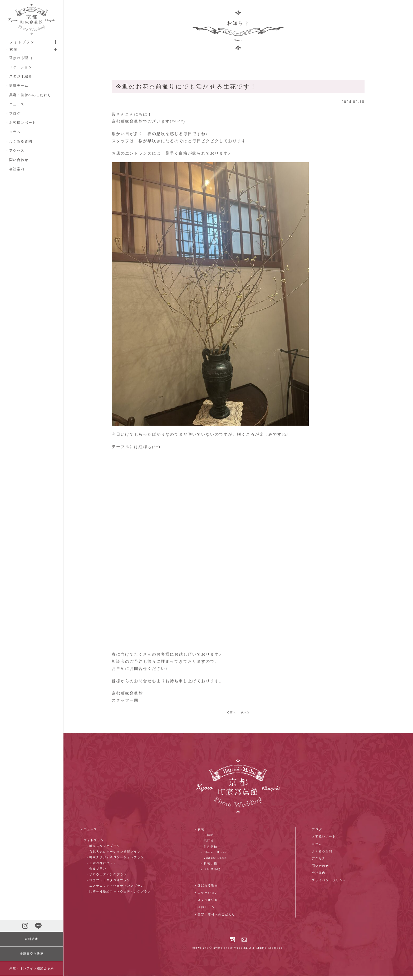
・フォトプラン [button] (20, 42)
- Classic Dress (213, 852)
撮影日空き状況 (32, 953)
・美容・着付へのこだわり (28, 95)
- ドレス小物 (210, 869)
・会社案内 (14, 169)
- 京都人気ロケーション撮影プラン (114, 851)
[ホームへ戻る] (31, 19)
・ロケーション (18, 67)
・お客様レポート (20, 123)
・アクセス (14, 151)
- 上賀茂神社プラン (102, 863)
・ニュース (14, 104)
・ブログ (13, 113)
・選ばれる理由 (18, 58)
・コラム (13, 132)
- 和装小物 (209, 863)
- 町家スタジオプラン (103, 845)
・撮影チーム (16, 85)
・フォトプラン (92, 840)
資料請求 (31, 938)
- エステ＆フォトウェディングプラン (115, 885)
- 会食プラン (96, 868)
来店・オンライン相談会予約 (31, 968)
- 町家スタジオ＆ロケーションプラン (115, 857)
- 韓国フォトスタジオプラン (108, 880)
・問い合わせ (16, 160)
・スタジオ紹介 (18, 76)
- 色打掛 (207, 840)
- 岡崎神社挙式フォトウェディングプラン (119, 891)
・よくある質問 (18, 141)
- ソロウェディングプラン (107, 874)
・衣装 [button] (11, 49)
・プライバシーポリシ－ (327, 880)
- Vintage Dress (214, 857)
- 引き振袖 (209, 846)
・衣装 (199, 829)
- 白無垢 (207, 834)
